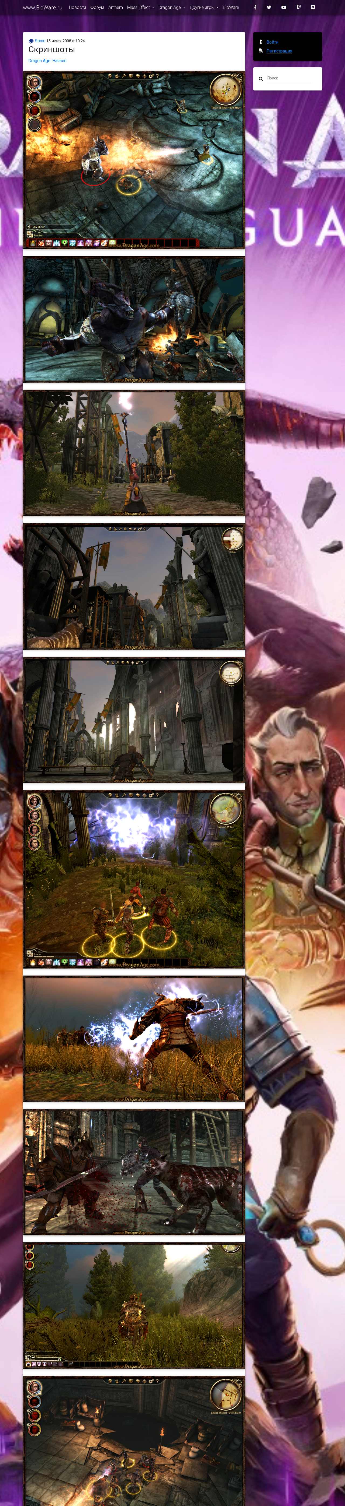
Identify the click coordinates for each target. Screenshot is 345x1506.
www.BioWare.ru (43, 8)
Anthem (115, 8)
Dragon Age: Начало (47, 60)
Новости (77, 8)
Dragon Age (170, 8)
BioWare (231, 8)
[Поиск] (289, 78)
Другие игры (202, 8)
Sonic (36, 40)
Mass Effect (139, 8)
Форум (97, 8)
